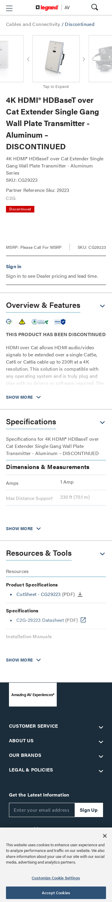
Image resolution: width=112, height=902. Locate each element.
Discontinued (79, 24)
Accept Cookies (56, 892)
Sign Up (89, 809)
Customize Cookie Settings (56, 878)
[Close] (104, 835)
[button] (9, 8)
